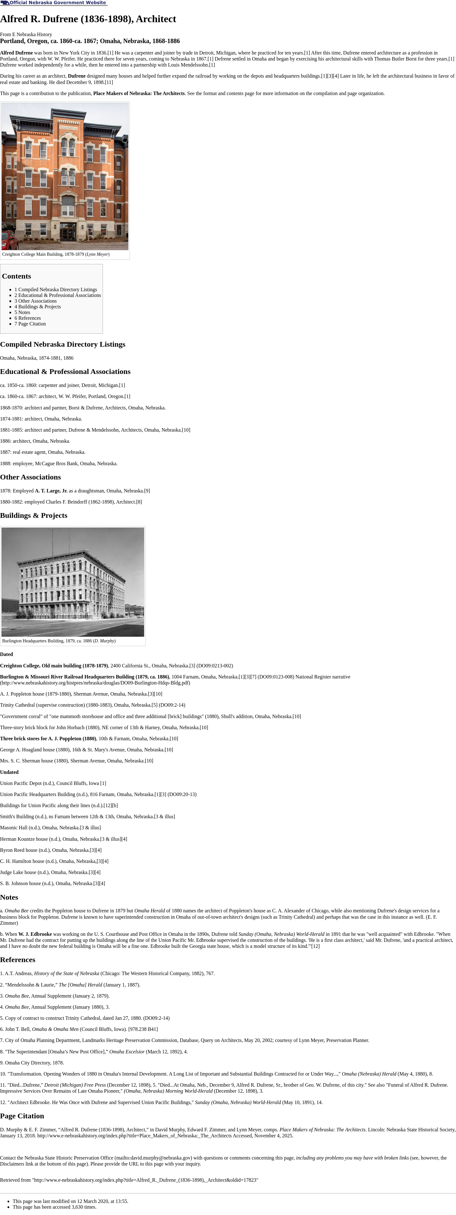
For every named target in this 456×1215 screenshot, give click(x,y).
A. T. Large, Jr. (51, 490)
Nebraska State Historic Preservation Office (68, 1157)
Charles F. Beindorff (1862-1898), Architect (90, 502)
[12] (108, 805)
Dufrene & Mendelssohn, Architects (105, 430)
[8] (139, 502)
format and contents (223, 93)
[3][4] (95, 850)
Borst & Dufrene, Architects (97, 407)
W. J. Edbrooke (35, 934)
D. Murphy (11, 1129)
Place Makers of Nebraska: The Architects (139, 93)
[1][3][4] (330, 76)
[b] (115, 805)
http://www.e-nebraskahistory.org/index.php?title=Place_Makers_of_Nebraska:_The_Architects (134, 1135)
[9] (147, 490)
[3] (192, 665)
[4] (124, 839)
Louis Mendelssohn (188, 65)
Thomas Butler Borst (395, 58)
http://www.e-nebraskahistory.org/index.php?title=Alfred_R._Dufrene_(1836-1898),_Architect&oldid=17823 (145, 1180)
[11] (109, 82)
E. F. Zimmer (42, 1129)
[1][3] (160, 794)
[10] (186, 430)
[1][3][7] (247, 676)
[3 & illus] (164, 816)
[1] (110, 52)
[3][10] (155, 694)
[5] (155, 705)
